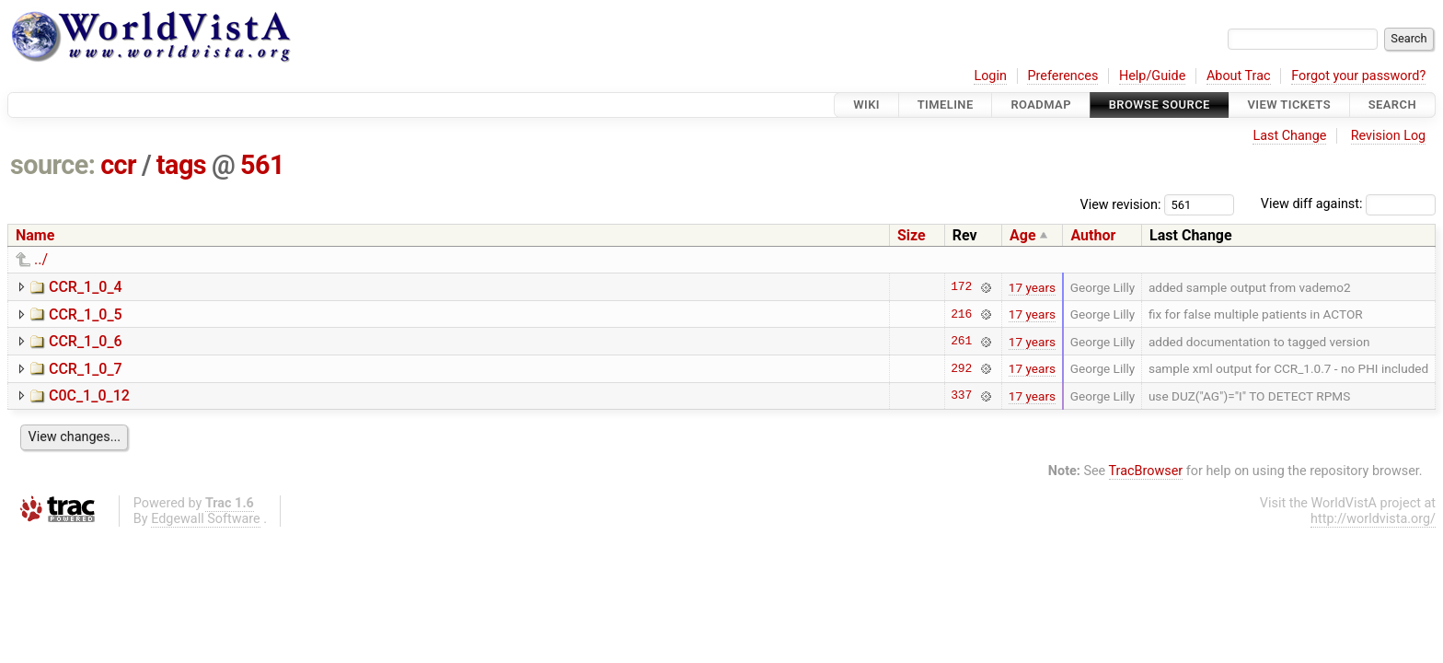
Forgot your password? (1358, 76)
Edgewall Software (205, 519)
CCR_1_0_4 (85, 287)
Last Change (1289, 136)
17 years (1032, 287)
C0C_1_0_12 (89, 395)
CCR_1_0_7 (85, 369)
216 (961, 314)
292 (961, 368)
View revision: (1120, 204)
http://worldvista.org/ (1373, 519)
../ (41, 259)
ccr (118, 164)
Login (990, 76)
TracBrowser (1146, 471)
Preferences (1062, 76)
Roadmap (1040, 104)
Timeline (946, 104)
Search (1392, 104)
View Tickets (1289, 104)
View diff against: (1348, 204)
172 (961, 287)
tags (181, 164)
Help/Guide (1152, 76)
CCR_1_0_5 (85, 314)
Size (911, 235)
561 (262, 164)
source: (53, 164)
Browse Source (1159, 104)
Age (1023, 235)
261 (961, 341)
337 (961, 396)
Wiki (866, 104)
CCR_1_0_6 (85, 341)
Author (1092, 235)
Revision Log (1388, 136)
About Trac (1238, 76)
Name (35, 235)
